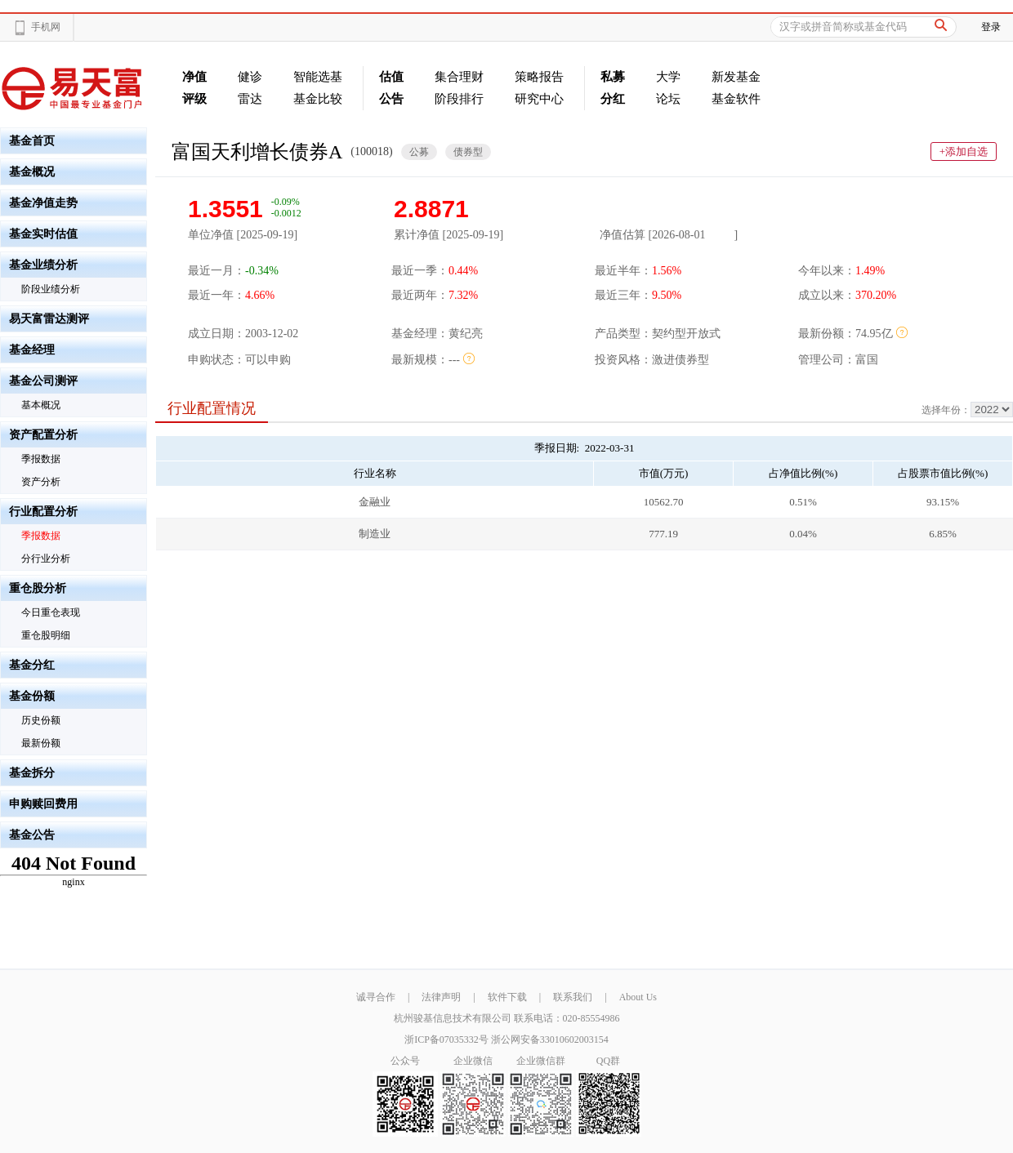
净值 (194, 76)
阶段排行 (459, 98)
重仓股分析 (37, 588)
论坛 (668, 98)
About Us (638, 997)
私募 (612, 76)
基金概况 (32, 172)
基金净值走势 (43, 203)
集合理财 (459, 76)
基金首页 (32, 141)
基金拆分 (32, 773)
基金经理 (32, 350)
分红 (612, 98)
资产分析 (40, 481)
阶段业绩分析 (50, 289)
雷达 (250, 98)
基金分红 (32, 665)
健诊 (250, 76)
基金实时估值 (43, 234)
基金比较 (317, 98)
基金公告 (32, 835)
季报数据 (40, 459)
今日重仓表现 (50, 612)
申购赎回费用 (43, 804)
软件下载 (507, 997)
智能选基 (317, 76)
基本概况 (40, 405)
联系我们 (572, 997)
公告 (391, 98)
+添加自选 (963, 151)
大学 (668, 76)
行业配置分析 (43, 511)
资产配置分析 (43, 435)
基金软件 (736, 98)
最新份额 (40, 743)
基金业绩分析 (43, 265)
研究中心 (539, 98)
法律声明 (441, 997)
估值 (391, 76)
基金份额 (32, 696)
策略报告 (539, 76)
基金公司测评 (43, 381)
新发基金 (736, 76)
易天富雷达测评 (49, 319)
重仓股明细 (45, 635)
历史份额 (40, 720)
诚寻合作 (375, 997)
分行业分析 (45, 558)
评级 (194, 98)
